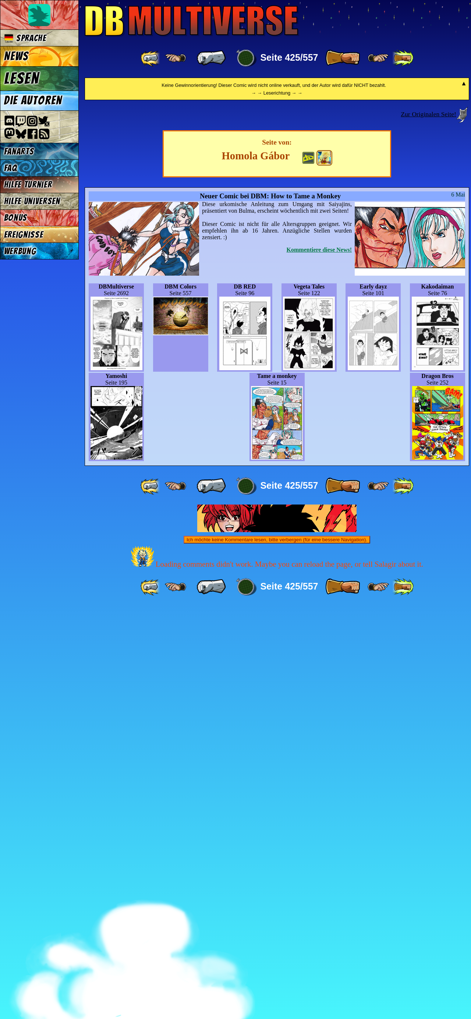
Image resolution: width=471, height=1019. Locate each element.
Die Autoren (33, 100)
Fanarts (19, 151)
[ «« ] (151, 58)
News (16, 56)
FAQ (10, 168)
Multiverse (192, 21)
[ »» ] (403, 58)
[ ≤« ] (175, 58)
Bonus (15, 217)
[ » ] (343, 58)
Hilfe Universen (32, 201)
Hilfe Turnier (28, 184)
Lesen (21, 78)
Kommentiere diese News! (319, 661)
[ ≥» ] (378, 58)
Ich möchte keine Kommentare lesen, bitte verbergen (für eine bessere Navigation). (277, 951)
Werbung (20, 251)
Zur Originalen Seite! (428, 526)
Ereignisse (23, 234)
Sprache (25, 38)
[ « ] (211, 58)
